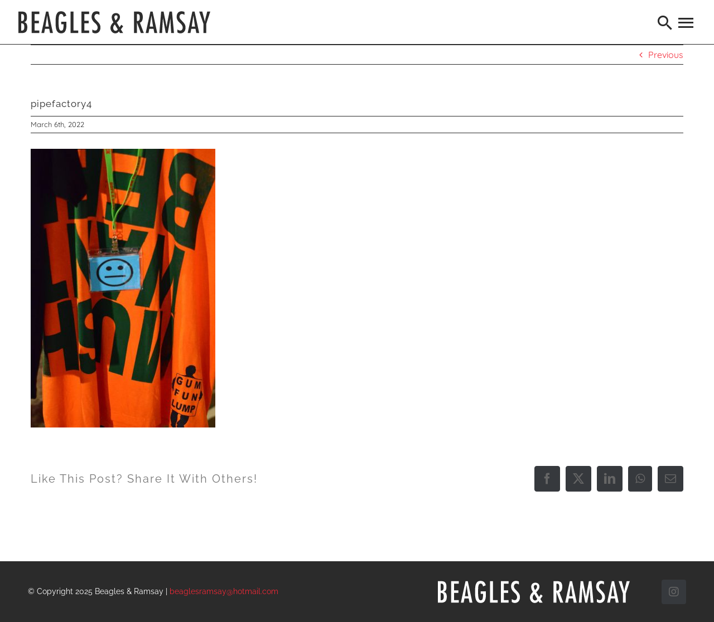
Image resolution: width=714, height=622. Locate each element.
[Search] (665, 22)
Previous (665, 54)
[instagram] (674, 592)
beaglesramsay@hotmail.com (224, 591)
